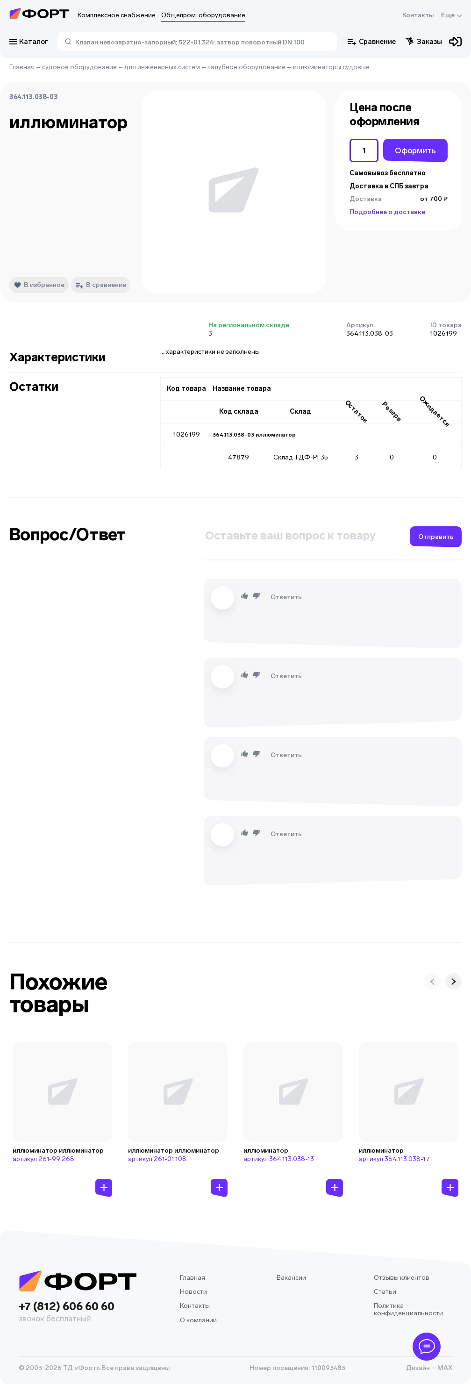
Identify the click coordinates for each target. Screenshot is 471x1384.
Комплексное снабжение (117, 15)
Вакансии (291, 1277)
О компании (198, 1320)
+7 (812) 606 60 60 (77, 1312)
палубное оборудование (246, 67)
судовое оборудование (79, 67)
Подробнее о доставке (387, 212)
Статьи (385, 1291)
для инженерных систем (162, 67)
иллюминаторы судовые (331, 67)
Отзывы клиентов (401, 1277)
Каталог (28, 41)
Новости (193, 1291)
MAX (444, 1368)
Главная (22, 67)
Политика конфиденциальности (408, 1309)
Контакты (418, 15)
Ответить (286, 597)
